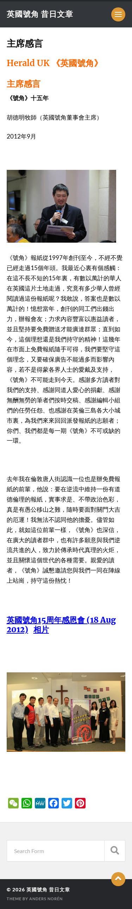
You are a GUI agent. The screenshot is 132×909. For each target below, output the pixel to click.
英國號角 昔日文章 (40, 14)
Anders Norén (46, 898)
